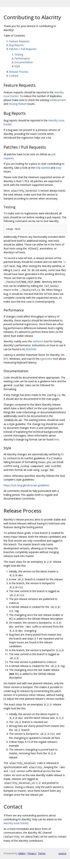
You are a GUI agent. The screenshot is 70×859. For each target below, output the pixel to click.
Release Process (18, 71)
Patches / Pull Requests (22, 49)
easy (58, 167)
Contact (13, 75)
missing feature (18, 103)
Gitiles (21, 853)
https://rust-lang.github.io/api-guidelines (26, 485)
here (56, 439)
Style (17, 66)
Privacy (31, 853)
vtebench (38, 341)
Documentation (23, 62)
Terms (41, 853)
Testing (18, 54)
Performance (22, 58)
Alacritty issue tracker (16, 823)
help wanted (43, 167)
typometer (46, 358)
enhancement (58, 100)
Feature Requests (19, 41)
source (62, 853)
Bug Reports (16, 45)
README (31, 349)
